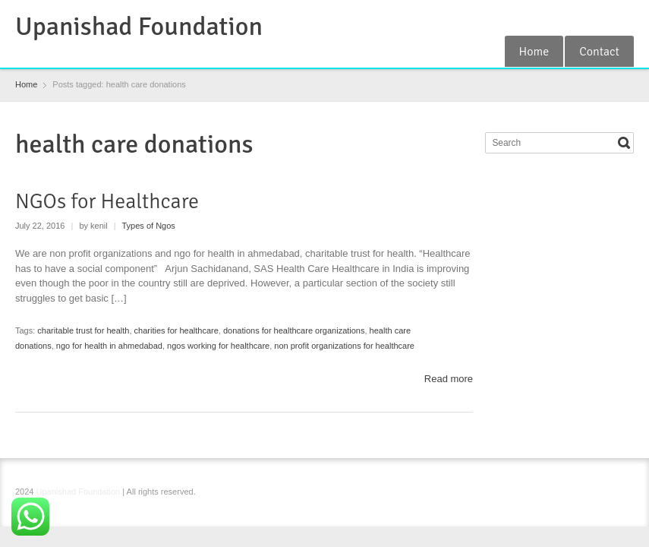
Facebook (550, 17)
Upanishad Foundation (139, 27)
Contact (599, 51)
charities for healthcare (176, 330)
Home (534, 51)
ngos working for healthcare (218, 345)
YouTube (625, 17)
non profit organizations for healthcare (344, 345)
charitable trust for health (83, 330)
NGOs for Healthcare (107, 201)
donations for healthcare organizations (294, 330)
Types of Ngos (148, 225)
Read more (448, 378)
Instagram (600, 17)
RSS (575, 17)
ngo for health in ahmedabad (109, 345)
